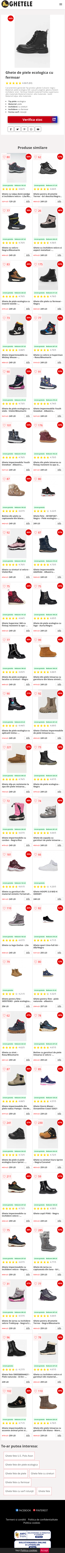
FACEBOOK (23, 1510)
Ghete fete (44, 1491)
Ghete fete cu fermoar (17, 1482)
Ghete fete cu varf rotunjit (19, 1491)
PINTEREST (40, 1510)
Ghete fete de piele (15, 1473)
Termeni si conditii (16, 1519)
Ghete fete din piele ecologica (21, 1464)
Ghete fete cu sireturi (42, 1473)
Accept (44, 1550)
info (28, 201)
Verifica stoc (40, 119)
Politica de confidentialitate (43, 1519)
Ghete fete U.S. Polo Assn (19, 1455)
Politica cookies (31, 1522)
